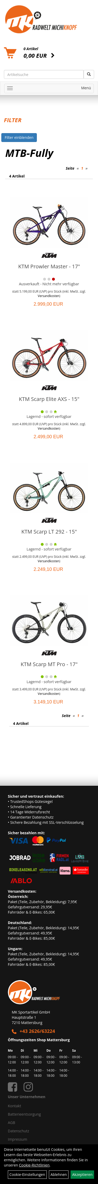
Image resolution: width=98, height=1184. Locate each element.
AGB (11, 1122)
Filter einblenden (19, 137)
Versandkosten (48, 296)
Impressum (17, 1139)
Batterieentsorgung (24, 1114)
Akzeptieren (82, 1174)
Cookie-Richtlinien (34, 1165)
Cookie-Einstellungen (27, 1174)
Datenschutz (18, 1130)
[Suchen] (89, 74)
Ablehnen (58, 1174)
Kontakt (14, 1105)
